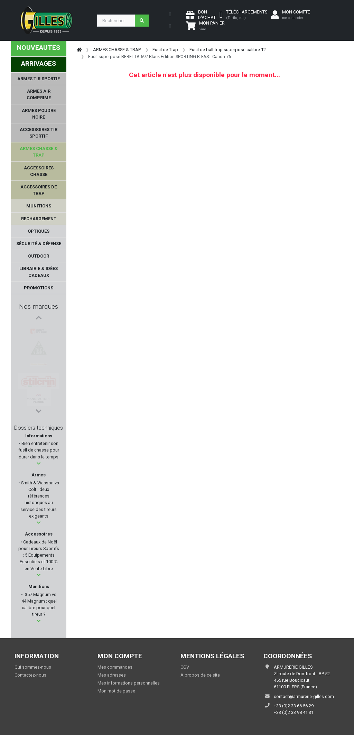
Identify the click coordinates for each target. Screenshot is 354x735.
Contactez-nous (30, 675)
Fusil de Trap (165, 49)
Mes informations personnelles (128, 683)
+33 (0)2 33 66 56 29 (294, 705)
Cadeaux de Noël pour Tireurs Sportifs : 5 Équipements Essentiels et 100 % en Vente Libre (38, 555)
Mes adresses (111, 675)
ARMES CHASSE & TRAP (117, 49)
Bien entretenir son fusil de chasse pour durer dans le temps (38, 450)
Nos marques (38, 306)
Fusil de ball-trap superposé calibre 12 (227, 49)
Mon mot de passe (116, 691)
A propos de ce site (200, 675)
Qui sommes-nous (33, 667)
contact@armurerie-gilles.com (304, 696)
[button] (38, 463)
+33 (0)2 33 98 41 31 (294, 712)
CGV (184, 667)
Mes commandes (114, 667)
